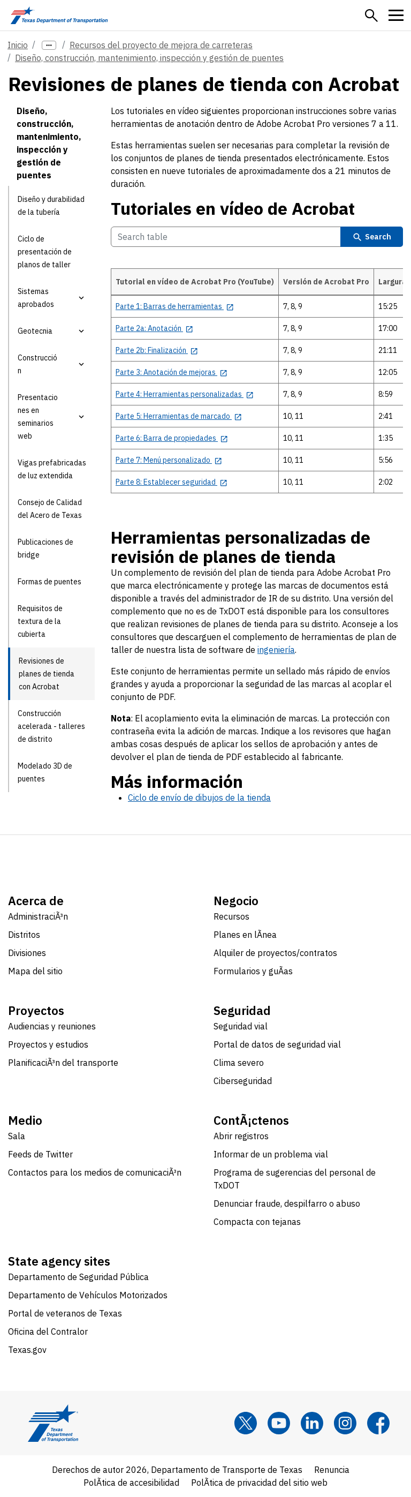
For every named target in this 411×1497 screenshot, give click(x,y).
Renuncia (331, 1469)
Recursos (231, 916)
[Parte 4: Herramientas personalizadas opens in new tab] (185, 394)
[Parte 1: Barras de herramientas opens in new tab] (175, 306)
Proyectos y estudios (48, 1044)
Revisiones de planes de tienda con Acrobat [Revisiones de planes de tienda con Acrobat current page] (46, 673)
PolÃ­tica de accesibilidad (131, 1482)
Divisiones (27, 952)
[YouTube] (279, 1423)
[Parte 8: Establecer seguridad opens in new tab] (171, 482)
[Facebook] (378, 1423)
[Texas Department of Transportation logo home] (59, 15)
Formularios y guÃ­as (253, 971)
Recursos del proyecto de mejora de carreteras (161, 45)
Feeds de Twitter (40, 1154)
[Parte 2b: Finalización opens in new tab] (157, 350)
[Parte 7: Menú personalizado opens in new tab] (169, 460)
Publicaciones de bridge (45, 548)
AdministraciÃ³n (38, 916)
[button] (371, 15)
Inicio (17, 45)
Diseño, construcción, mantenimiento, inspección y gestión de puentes (149, 57)
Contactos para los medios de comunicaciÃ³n (94, 1172)
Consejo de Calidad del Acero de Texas (50, 509)
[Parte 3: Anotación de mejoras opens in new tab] (171, 372)
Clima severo (239, 1062)
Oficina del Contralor (48, 1331)
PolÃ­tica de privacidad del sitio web (259, 1482)
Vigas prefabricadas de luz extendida (52, 469)
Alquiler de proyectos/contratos (275, 952)
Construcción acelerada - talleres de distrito (51, 726)
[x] (245, 1423)
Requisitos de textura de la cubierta (40, 621)
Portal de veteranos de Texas (65, 1313)
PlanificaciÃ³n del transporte (63, 1062)
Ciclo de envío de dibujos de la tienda (199, 797)
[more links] (49, 45)
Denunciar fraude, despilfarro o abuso (287, 1203)
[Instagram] (345, 1423)
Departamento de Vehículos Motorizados (88, 1295)
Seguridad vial (241, 1026)
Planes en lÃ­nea (245, 934)
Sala (16, 1136)
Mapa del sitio (35, 971)
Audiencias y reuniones (52, 1026)
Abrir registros (241, 1136)
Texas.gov (27, 1349)
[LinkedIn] (312, 1423)
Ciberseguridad (243, 1080)
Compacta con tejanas (257, 1221)
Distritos (24, 934)
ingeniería (276, 649)
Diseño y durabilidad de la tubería (51, 205)
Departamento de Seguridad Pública (78, 1277)
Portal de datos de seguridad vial (277, 1044)
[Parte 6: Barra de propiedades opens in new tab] (172, 438)
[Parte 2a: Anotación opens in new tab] (154, 328)
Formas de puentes (49, 581)
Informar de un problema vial (271, 1154)
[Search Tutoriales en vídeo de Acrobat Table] (226, 237)
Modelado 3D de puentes (45, 772)
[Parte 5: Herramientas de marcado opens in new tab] (179, 416)
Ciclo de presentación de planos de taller (45, 251)
